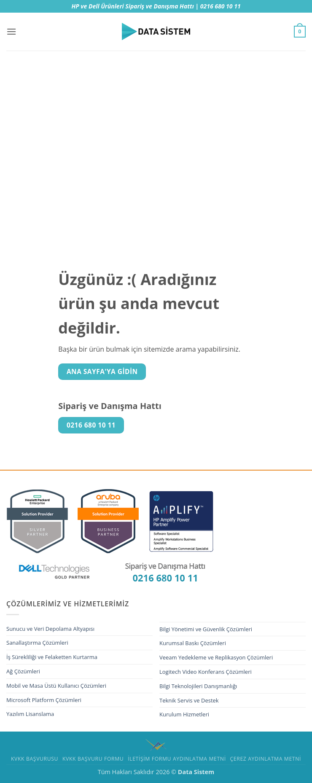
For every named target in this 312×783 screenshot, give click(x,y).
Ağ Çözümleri (23, 671)
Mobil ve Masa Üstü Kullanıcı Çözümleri (56, 685)
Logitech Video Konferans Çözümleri (205, 671)
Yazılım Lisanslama (30, 714)
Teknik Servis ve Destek (189, 700)
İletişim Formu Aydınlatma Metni (177, 758)
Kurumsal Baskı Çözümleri (192, 643)
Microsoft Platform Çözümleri (43, 700)
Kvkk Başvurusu (34, 758)
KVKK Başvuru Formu (93, 758)
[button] (11, 31)
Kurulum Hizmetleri (184, 714)
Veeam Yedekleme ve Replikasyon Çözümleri (216, 657)
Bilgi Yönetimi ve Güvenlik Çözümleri (205, 629)
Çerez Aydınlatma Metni (265, 758)
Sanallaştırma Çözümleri (37, 642)
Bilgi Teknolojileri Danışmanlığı (198, 686)
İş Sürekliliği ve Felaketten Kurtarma (51, 657)
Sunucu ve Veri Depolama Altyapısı (50, 628)
